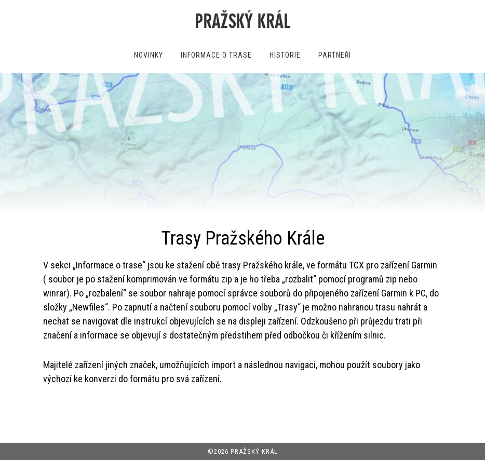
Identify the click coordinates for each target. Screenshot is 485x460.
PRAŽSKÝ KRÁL (254, 451)
